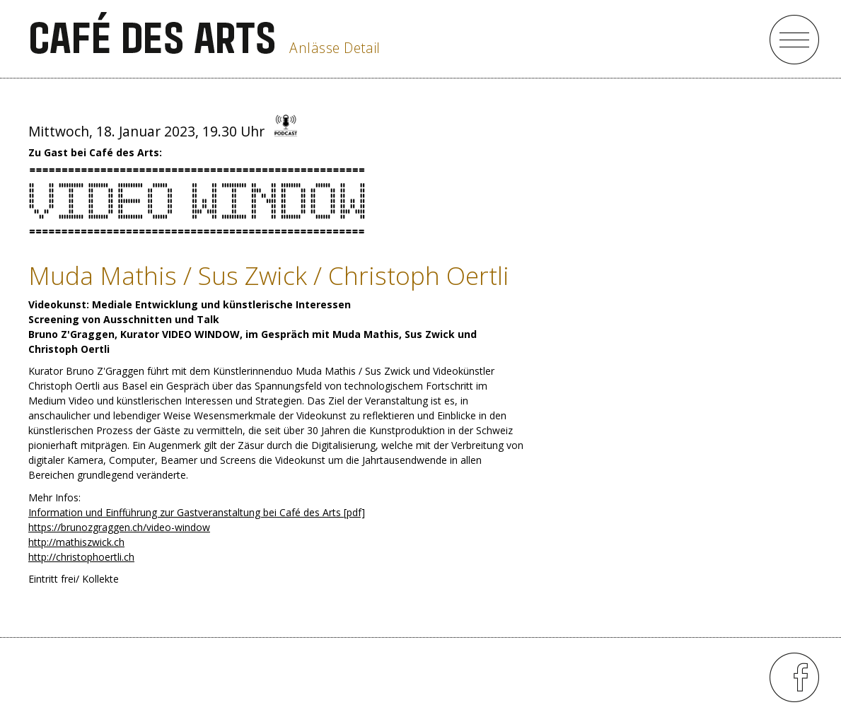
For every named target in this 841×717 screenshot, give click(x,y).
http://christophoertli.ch (81, 557)
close (737, 39)
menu (794, 39)
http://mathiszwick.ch (76, 542)
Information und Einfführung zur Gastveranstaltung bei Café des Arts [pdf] (196, 512)
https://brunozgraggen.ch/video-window (119, 527)
